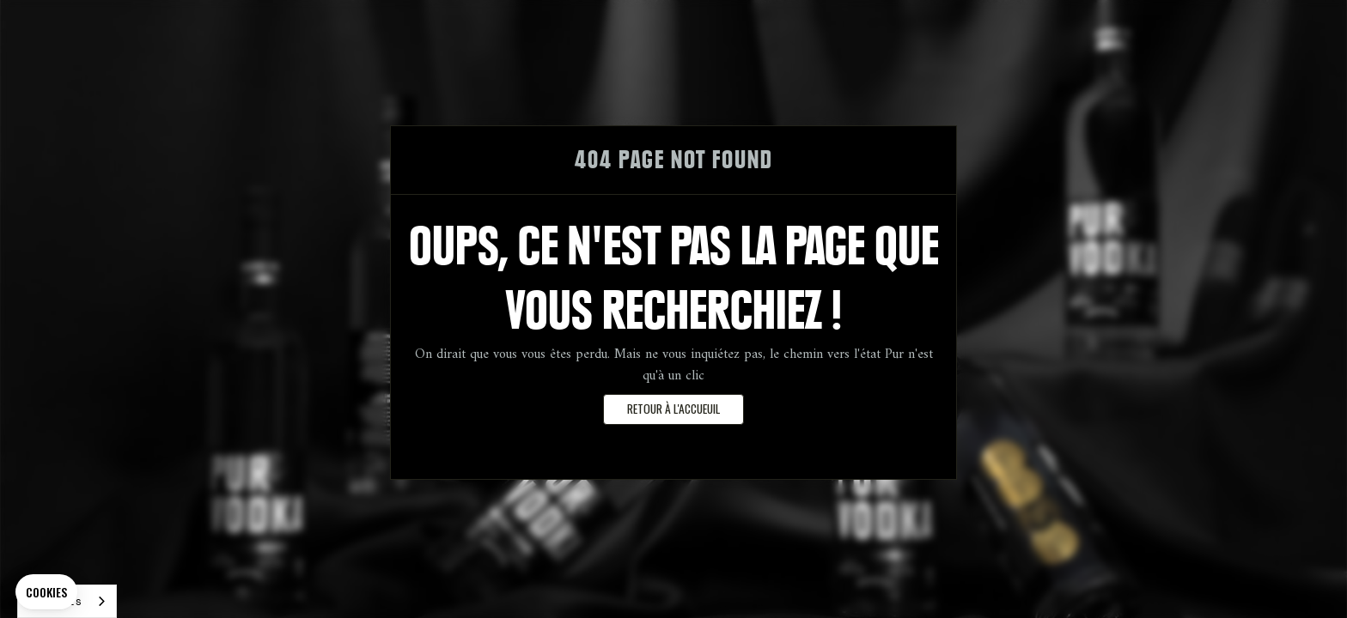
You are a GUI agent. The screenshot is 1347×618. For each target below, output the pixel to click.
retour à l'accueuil (673, 408)
